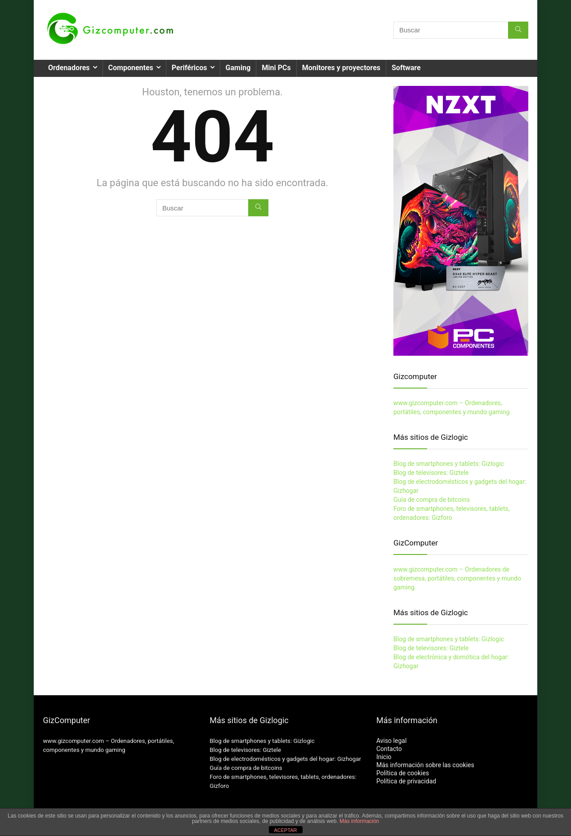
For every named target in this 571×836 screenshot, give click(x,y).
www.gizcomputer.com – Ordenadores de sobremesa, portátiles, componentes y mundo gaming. (457, 578)
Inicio (384, 756)
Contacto (389, 748)
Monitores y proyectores (341, 67)
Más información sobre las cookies (425, 765)
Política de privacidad (406, 781)
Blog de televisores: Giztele (430, 472)
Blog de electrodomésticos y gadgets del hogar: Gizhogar (285, 759)
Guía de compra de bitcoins (431, 499)
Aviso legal (391, 740)
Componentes (130, 67)
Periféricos (189, 67)
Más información (359, 821)
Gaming (238, 67)
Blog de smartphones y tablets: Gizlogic (448, 463)
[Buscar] (518, 30)
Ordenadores (69, 67)
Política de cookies (402, 773)
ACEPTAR (285, 830)
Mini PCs (276, 67)
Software (406, 67)
